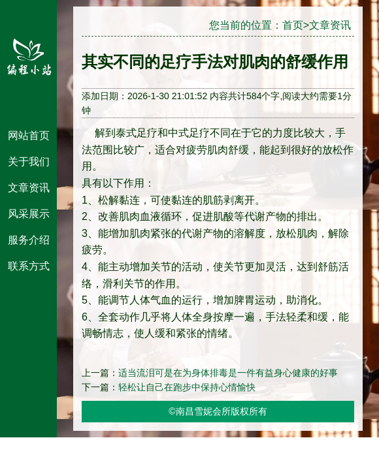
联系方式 (29, 266)
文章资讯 (29, 187)
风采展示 (29, 213)
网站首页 (29, 135)
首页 (292, 25)
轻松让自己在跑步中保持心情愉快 (186, 387)
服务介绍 (29, 239)
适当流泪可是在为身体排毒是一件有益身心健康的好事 (228, 373)
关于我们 (29, 161)
